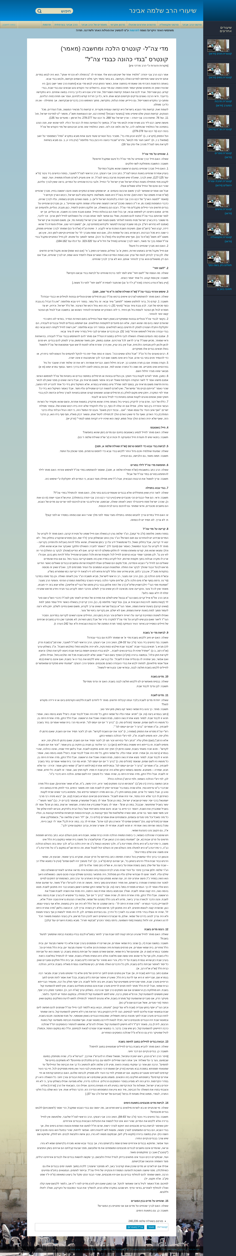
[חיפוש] (56, 11)
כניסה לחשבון (9, 24)
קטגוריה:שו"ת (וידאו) (220, 129)
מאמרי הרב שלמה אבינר (95, 1249)
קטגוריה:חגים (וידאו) (220, 53)
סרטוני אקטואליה (168, 24)
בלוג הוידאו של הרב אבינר (145, 1249)
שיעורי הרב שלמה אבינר (163, 10)
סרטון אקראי (117, 24)
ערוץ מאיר (75, 1249)
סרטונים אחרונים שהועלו (142, 24)
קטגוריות (162, 1227)
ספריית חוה (194, 1249)
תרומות (47, 24)
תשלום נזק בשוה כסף (220, 265)
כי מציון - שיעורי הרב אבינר (172, 1249)
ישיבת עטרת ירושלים (119, 1249)
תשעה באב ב (224, 289)
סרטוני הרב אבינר (192, 24)
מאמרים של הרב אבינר (94, 24)
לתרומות (134, 30)
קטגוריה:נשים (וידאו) (220, 77)
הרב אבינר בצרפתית (66, 24)
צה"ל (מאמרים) (135, 1227)
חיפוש (39, 11)
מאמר (151, 1227)
